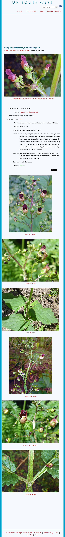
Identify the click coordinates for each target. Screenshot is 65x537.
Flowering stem (30, 234)
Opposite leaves (30, 494)
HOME (19, 11)
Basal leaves (30, 333)
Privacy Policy (48, 533)
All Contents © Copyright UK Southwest (19, 533)
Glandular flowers (30, 283)
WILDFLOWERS (54, 11)
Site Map (29, 535)
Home (6, 50)
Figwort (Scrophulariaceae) (29, 112)
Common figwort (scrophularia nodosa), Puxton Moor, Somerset (33, 98)
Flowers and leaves (30, 396)
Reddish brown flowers (30, 445)
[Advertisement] (32, 31)
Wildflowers (13, 50)
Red (21, 119)
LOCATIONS (31, 11)
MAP (42, 11)
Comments (38, 533)
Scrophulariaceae (23, 50)
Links (56, 533)
